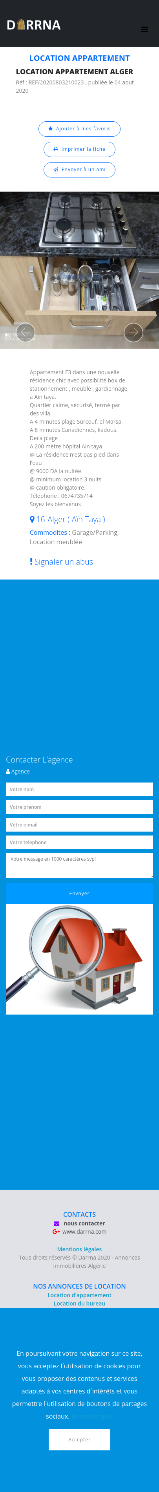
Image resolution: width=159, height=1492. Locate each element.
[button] (25, 332)
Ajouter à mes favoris (79, 128)
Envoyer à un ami (79, 169)
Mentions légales (79, 1249)
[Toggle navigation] (144, 23)
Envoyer (79, 893)
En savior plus (92, 1416)
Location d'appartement (79, 1295)
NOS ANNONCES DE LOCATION (79, 1286)
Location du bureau (80, 1303)
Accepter (79, 1439)
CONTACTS (79, 1214)
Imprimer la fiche (79, 149)
